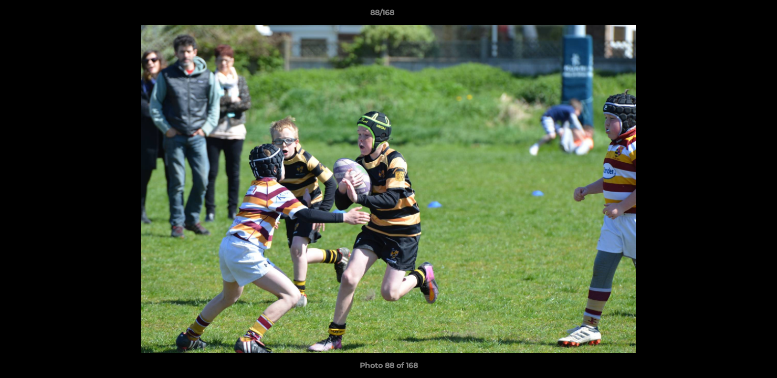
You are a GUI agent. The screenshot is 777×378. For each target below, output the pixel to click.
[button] (733, 15)
